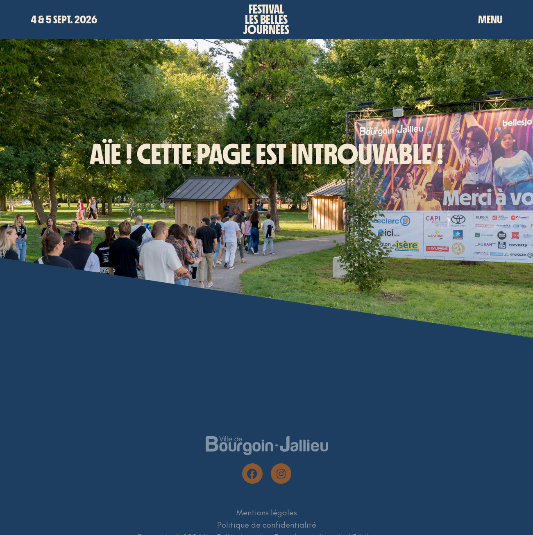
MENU (490, 19)
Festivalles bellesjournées (266, 19)
